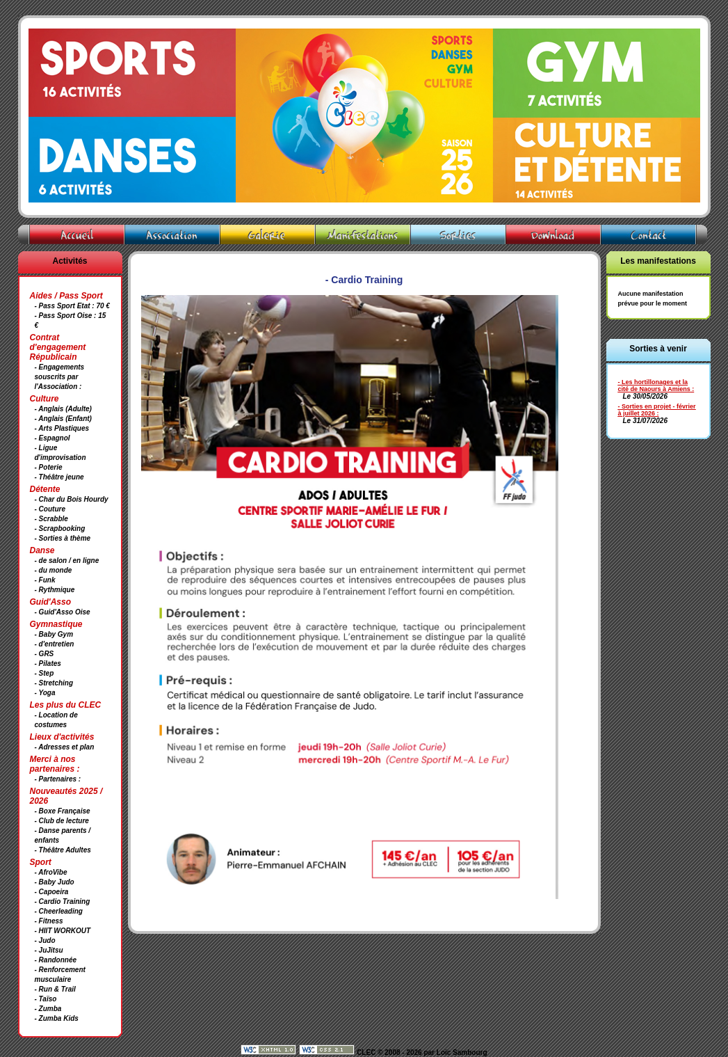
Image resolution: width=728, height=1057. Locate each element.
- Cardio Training (62, 901)
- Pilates (48, 663)
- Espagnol (52, 438)
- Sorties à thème (63, 538)
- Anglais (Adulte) (63, 409)
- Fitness (49, 921)
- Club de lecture (62, 821)
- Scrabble (51, 519)
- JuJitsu (49, 950)
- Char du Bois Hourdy (71, 499)
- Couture (50, 509)
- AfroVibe (51, 872)
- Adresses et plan (65, 747)
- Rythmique (55, 590)
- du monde (53, 570)
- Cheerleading (59, 911)
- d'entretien (54, 644)
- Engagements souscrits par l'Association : (60, 376)
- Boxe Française (62, 811)
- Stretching (54, 683)
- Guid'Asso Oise (62, 612)
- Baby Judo (54, 882)
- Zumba (48, 1008)
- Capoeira (52, 892)
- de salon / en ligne (67, 560)
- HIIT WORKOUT (63, 931)
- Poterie (49, 467)
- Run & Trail (55, 989)
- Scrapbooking (60, 528)
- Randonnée (56, 960)
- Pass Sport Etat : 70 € (72, 306)
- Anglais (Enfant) (63, 418)
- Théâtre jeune (59, 477)
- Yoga (45, 693)
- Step (44, 673)
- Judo (45, 940)
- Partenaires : (58, 779)
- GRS (44, 654)
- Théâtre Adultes (63, 850)
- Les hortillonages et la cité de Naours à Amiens (654, 385)
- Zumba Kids (57, 1018)
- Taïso (46, 999)
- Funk (45, 580)
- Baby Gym (54, 634)
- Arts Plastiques (62, 428)
